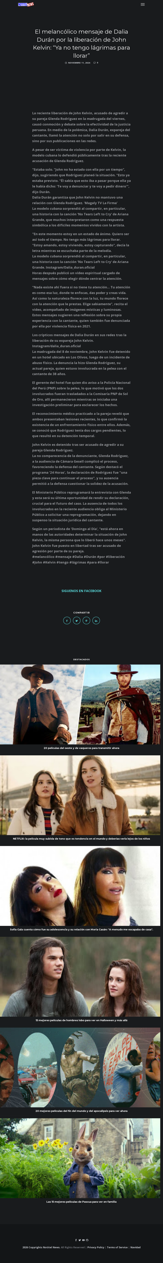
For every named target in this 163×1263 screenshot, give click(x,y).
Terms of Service (117, 1247)
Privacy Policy (95, 1247)
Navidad (135, 1247)
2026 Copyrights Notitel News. (41, 1247)
